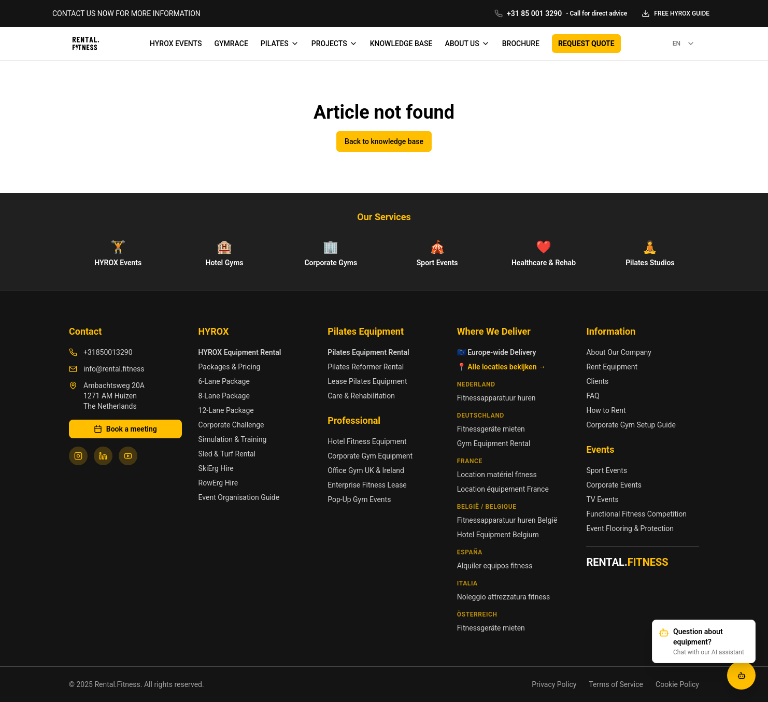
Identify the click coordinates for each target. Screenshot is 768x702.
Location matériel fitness (497, 474)
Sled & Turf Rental (226, 454)
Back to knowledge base (384, 141)
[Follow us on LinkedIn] (103, 456)
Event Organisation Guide (239, 497)
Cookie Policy (677, 684)
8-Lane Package (224, 396)
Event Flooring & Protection (630, 528)
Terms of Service (616, 684)
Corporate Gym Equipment (370, 456)
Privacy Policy (554, 684)
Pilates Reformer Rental (366, 367)
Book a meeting (125, 429)
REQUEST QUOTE (586, 43)
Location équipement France (503, 489)
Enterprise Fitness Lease (367, 485)
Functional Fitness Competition (636, 514)
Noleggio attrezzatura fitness (503, 597)
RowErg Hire (218, 483)
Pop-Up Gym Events (359, 499)
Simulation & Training (232, 439)
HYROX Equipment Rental (239, 352)
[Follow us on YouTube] (128, 456)
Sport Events (606, 470)
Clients (597, 381)
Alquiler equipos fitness (495, 566)
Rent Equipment (611, 367)
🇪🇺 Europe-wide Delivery (496, 352)
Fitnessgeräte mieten (491, 429)
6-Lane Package (224, 381)
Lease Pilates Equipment (367, 381)
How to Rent (605, 410)
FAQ (592, 396)
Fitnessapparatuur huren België (507, 520)
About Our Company (618, 352)
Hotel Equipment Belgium (498, 535)
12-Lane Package (226, 410)
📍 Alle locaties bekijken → (501, 367)
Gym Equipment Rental (494, 443)
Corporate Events (614, 485)
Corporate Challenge (231, 425)
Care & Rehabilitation (361, 396)
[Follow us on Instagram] (78, 456)
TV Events (602, 499)
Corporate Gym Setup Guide (631, 425)
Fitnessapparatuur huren (496, 398)
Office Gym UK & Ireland (366, 470)
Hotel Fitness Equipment (367, 441)
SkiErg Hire (216, 468)
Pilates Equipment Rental (368, 352)
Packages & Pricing (229, 367)
